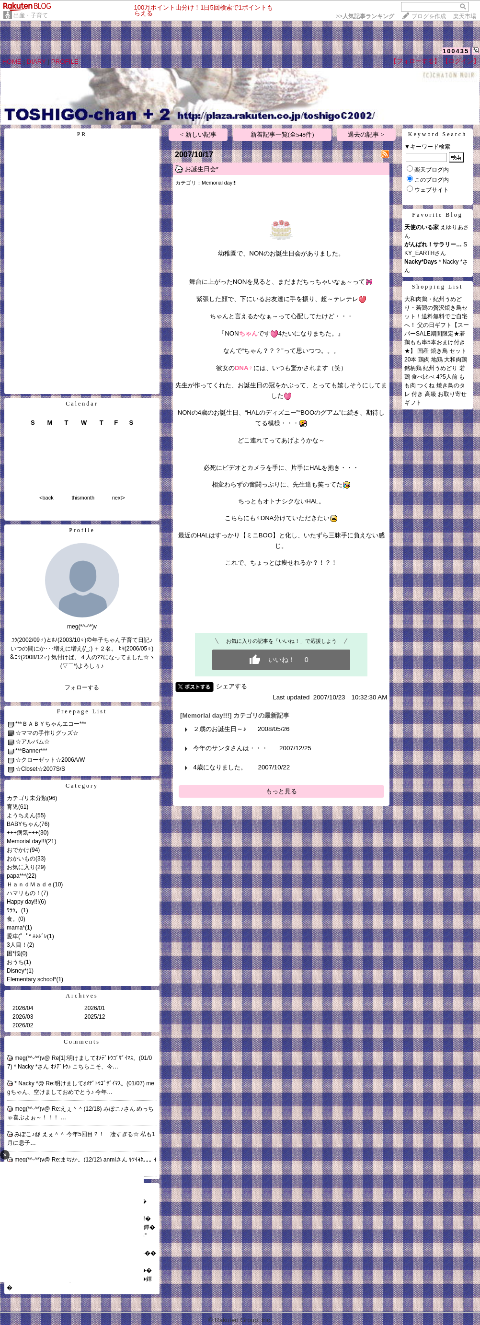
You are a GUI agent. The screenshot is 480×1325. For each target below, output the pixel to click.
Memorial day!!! (26, 841)
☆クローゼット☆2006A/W (50, 759)
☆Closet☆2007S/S (40, 769)
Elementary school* (31, 979)
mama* (16, 927)
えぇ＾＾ (54, 1134)
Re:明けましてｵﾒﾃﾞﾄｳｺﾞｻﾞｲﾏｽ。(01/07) (96, 1083)
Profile (82, 530)
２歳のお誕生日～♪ (219, 728)
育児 (12, 806)
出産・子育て (30, 15)
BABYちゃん (23, 824)
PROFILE (65, 61)
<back (46, 497)
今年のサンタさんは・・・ (230, 748)
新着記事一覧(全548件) (282, 134)
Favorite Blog (437, 214)
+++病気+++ (22, 832)
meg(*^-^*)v (29, 1058)
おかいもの (21, 858)
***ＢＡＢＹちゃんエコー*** (50, 724)
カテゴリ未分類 (27, 798)
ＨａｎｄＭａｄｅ (30, 884)
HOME (12, 61)
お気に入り (21, 867)
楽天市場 (464, 16)
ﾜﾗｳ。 (14, 910)
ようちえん (21, 815)
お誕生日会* (201, 169)
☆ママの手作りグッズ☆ (47, 733)
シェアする (231, 686)
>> (365, 16)
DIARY (36, 61)
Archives (82, 995)
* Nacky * (26, 1083)
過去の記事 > (366, 134)
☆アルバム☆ (32, 741)
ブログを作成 (428, 16)
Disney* (16, 970)
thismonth (82, 497)
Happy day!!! (23, 901)
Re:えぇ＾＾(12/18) (77, 1108)
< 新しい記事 (198, 134)
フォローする (82, 687)
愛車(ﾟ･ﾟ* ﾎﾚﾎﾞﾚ (27, 936)
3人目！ (17, 944)
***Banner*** (31, 750)
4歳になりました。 (219, 767)
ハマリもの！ (24, 893)
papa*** (16, 875)
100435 (456, 51)
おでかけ (18, 850)
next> (118, 497)
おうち (15, 962)
